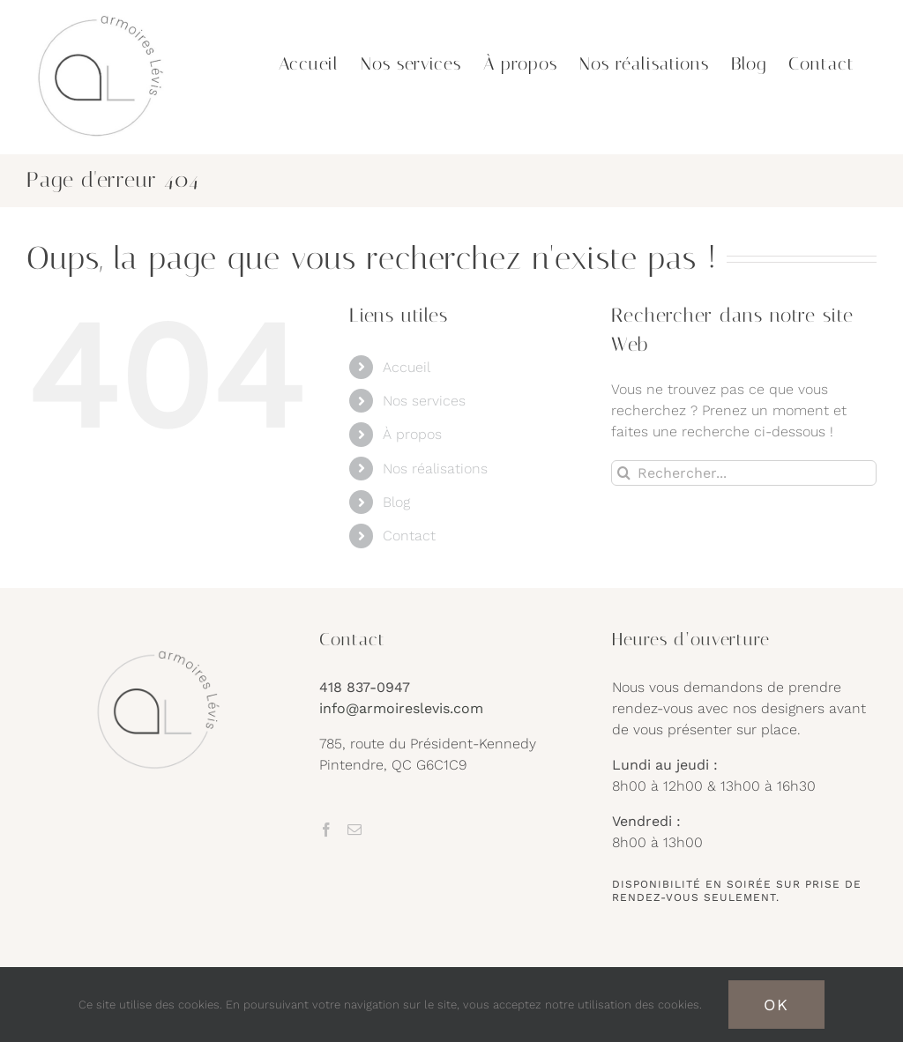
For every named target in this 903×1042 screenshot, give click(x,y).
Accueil (406, 367)
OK (776, 1004)
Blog (396, 502)
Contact (409, 535)
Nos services (424, 400)
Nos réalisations (435, 468)
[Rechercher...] (744, 473)
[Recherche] (624, 473)
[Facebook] (326, 829)
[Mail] (354, 829)
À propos (412, 434)
